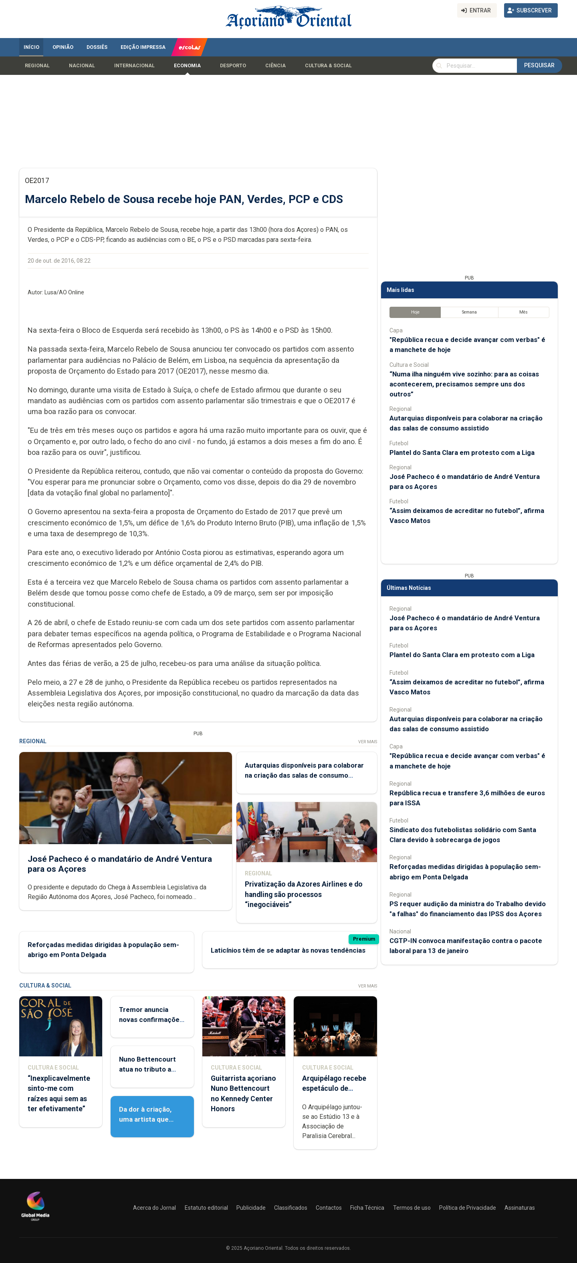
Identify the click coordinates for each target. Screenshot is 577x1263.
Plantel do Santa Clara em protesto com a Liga (462, 452)
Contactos (329, 1208)
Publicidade (251, 1208)
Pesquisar (539, 65)
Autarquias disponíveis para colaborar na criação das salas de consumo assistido (304, 775)
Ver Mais (367, 741)
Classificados (290, 1208)
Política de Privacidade (467, 1208)
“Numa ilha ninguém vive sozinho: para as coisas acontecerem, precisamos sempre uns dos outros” (464, 384)
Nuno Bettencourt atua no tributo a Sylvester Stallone (147, 1069)
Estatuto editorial (206, 1208)
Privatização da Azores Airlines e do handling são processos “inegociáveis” (304, 895)
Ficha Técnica (367, 1208)
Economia (187, 65)
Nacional (82, 65)
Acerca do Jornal (154, 1208)
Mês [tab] (523, 312)
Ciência (275, 65)
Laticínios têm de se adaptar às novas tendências (288, 950)
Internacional (134, 65)
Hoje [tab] (415, 312)
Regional (37, 65)
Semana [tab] (469, 312)
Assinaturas (519, 1208)
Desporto (233, 65)
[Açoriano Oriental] (35, 1222)
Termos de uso (412, 1208)
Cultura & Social (328, 65)
